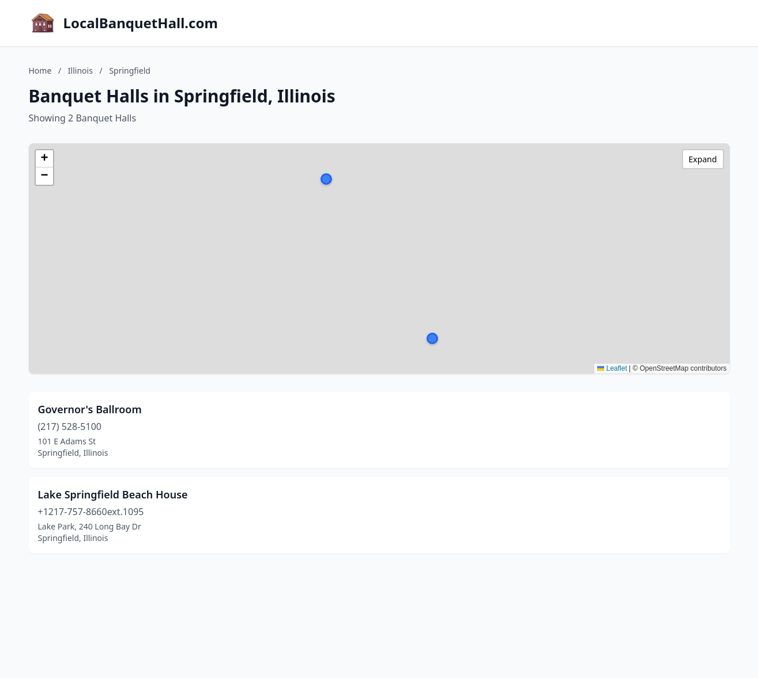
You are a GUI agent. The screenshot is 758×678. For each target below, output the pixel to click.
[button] (326, 179)
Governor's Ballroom (90, 409)
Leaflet (612, 368)
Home (40, 70)
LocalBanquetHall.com (140, 23)
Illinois (80, 70)
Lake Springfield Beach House (113, 494)
